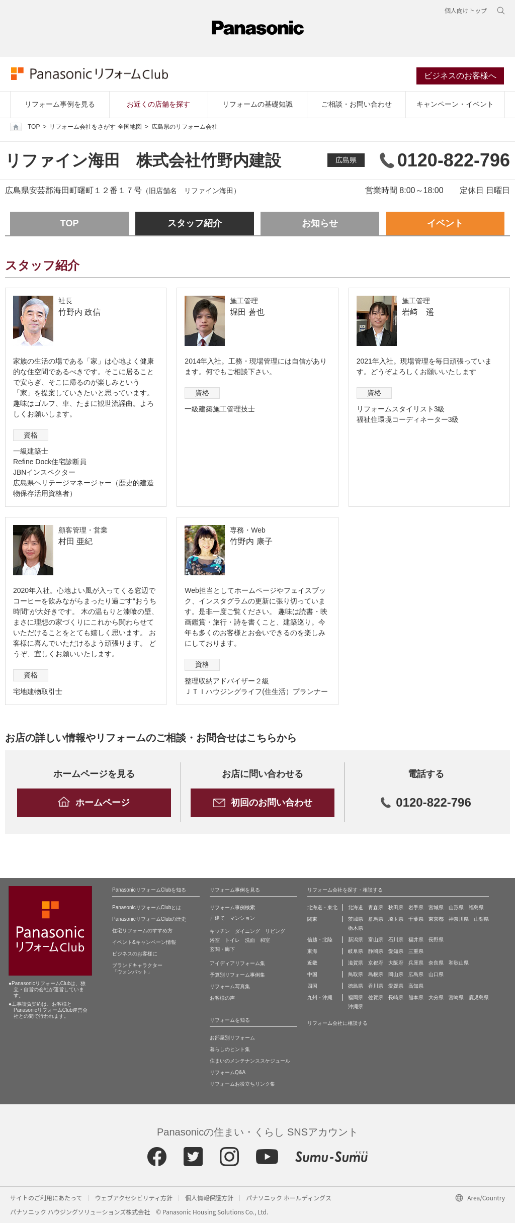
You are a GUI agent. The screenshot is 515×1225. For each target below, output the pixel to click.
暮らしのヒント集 (230, 1051)
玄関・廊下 (222, 951)
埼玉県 (395, 921)
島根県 (375, 976)
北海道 (355, 909)
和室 (265, 942)
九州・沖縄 (319, 999)
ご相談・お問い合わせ (356, 106)
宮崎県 (456, 999)
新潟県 (355, 941)
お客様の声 (222, 1000)
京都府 (375, 965)
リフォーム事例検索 (232, 909)
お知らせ (320, 225)
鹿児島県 (479, 999)
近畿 (312, 965)
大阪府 (395, 965)
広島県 (346, 162)
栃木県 (355, 930)
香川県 (375, 988)
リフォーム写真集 (230, 988)
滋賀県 (355, 965)
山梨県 (481, 921)
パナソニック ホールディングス (288, 1199)
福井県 (415, 941)
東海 (312, 953)
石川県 (395, 941)
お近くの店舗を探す (158, 106)
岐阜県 (355, 953)
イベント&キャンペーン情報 (144, 944)
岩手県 (415, 909)
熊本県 (415, 999)
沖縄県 (355, 1008)
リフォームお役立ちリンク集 (242, 1086)
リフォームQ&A (227, 1074)
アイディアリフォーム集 (237, 965)
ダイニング (247, 933)
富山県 (375, 941)
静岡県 (375, 953)
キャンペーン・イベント (455, 106)
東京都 (436, 921)
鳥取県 (355, 976)
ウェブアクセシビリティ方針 (134, 1199)
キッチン (220, 933)
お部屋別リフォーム (232, 1039)
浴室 (215, 942)
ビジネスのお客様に (134, 955)
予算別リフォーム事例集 (237, 977)
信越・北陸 (319, 941)
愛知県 (395, 953)
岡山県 (395, 976)
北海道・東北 (322, 909)
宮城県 (436, 909)
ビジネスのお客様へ (461, 77)
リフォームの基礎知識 (257, 106)
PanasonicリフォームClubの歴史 (149, 921)
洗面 (250, 942)
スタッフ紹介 (194, 225)
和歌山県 (459, 965)
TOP (25, 128)
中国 (312, 976)
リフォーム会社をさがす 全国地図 (95, 128)
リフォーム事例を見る (60, 106)
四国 (312, 988)
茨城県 (355, 921)
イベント (445, 225)
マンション (242, 920)
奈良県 (436, 965)
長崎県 (395, 999)
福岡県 (355, 999)
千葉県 (415, 921)
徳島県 (355, 988)
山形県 (456, 909)
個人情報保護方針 (209, 1199)
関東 (312, 921)
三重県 (415, 953)
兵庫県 (415, 965)
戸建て (217, 920)
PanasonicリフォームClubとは (146, 909)
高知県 (415, 988)
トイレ (232, 942)
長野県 (436, 941)
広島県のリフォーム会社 (184, 128)
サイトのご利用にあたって (46, 1199)
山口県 (436, 976)
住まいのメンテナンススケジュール (250, 1063)
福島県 (476, 909)
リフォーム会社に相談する (337, 1025)
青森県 (375, 909)
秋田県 (395, 909)
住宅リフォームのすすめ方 (142, 932)
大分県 (436, 999)
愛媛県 (395, 988)
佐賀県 (375, 999)
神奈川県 (459, 921)
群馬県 (375, 921)
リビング (275, 933)
